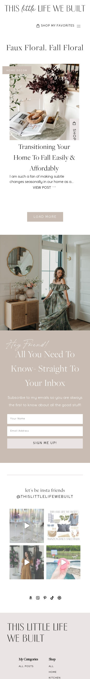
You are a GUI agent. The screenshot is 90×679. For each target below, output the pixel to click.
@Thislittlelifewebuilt (45, 497)
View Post (44, 187)
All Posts (26, 666)
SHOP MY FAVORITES (55, 26)
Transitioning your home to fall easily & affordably (44, 158)
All (51, 666)
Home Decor (16, 71)
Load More (45, 217)
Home (53, 672)
